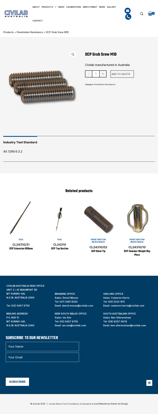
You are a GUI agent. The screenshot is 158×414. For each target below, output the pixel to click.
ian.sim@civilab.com (74, 325)
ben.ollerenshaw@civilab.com (128, 325)
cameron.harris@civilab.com (127, 306)
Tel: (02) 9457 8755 (18, 306)
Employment (90, 7)
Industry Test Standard (20, 142)
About (36, 7)
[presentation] (31, 370)
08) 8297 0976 (118, 321)
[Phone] (128, 17)
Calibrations (73, 7)
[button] (141, 13)
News (102, 7)
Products (47, 7)
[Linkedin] (149, 383)
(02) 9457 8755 (69, 321)
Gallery (111, 7)
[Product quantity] (96, 74)
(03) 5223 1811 (116, 302)
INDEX (61, 7)
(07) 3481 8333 (69, 302)
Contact (37, 20)
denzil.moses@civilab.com (77, 306)
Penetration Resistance (30, 32)
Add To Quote (121, 74)
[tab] (20, 141)
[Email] (128, 11)
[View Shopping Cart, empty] (150, 13)
